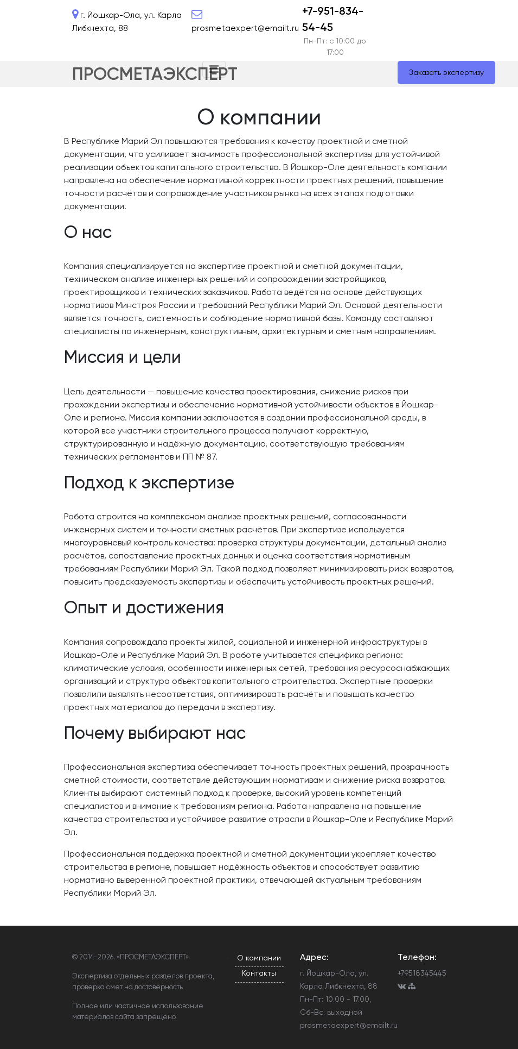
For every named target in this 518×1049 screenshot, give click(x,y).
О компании (259, 957)
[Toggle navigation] (214, 69)
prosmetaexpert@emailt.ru (349, 1025)
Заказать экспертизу (446, 72)
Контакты (259, 973)
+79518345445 (422, 973)
